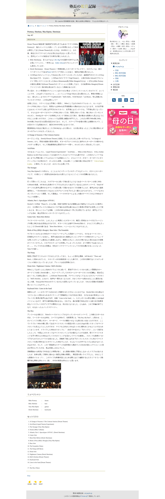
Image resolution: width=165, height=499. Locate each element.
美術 (117, 78)
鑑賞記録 (116, 63)
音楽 (38, 26)
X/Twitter (83, 496)
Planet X (50, 72)
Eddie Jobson (59, 63)
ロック (44, 26)
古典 (117, 81)
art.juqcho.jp (118, 66)
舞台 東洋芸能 (120, 73)
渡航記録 (116, 87)
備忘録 (115, 90)
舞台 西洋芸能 (120, 76)
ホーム (31, 26)
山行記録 (116, 84)
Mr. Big (57, 60)
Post (28, 476)
